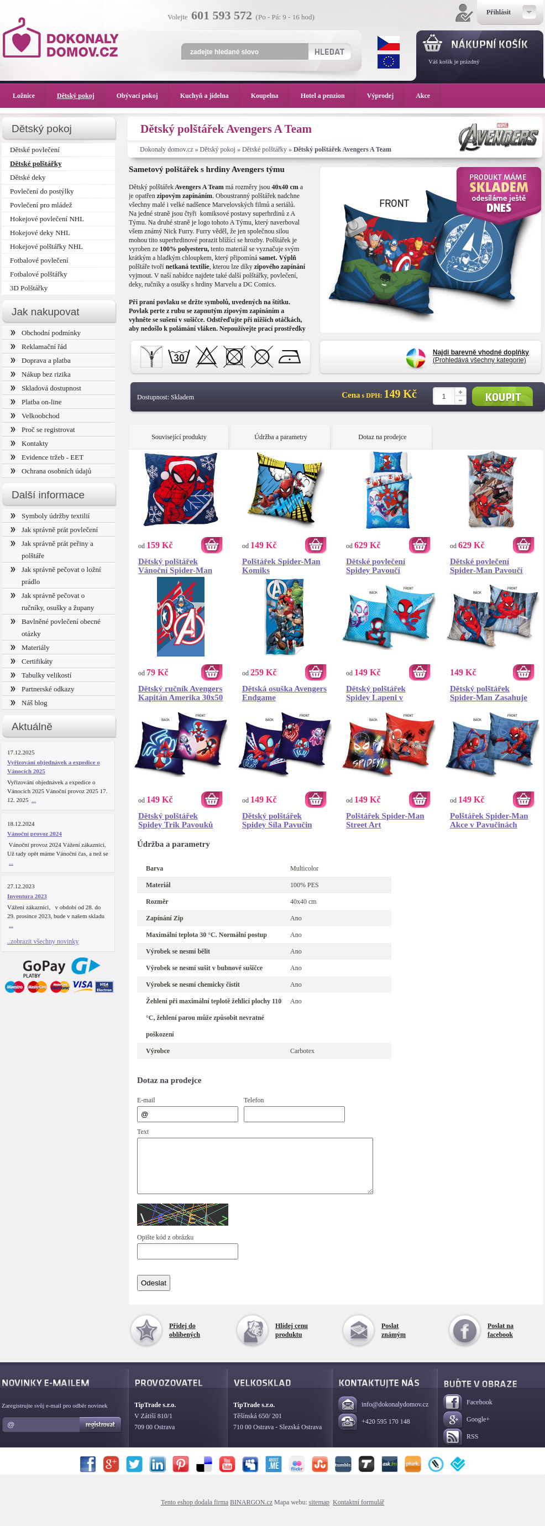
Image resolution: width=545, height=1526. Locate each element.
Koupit (502, 396)
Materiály (30, 647)
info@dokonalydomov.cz (383, 1415)
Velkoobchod (35, 416)
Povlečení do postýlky (42, 191)
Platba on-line (36, 402)
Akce (424, 96)
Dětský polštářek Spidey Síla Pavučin (277, 820)
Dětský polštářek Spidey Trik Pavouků (175, 820)
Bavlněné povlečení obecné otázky (56, 627)
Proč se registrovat (43, 429)
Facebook (467, 1412)
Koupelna (270, 96)
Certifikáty (32, 661)
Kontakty (29, 443)
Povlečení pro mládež (41, 205)
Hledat (329, 51)
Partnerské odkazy (43, 689)
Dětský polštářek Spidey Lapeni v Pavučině (376, 693)
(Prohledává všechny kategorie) (481, 356)
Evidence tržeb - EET (47, 457)
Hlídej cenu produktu (291, 1340)
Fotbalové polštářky (38, 274)
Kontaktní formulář (358, 1512)
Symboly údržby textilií (50, 516)
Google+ (466, 1430)
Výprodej (386, 96)
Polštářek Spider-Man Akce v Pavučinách (489, 820)
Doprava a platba (41, 360)
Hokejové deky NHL (40, 232)
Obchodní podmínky (46, 333)
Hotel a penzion (328, 96)
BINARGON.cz (251, 1512)
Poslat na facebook (500, 1340)
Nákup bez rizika (41, 374)
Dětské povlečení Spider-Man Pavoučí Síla (486, 566)
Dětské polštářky (264, 149)
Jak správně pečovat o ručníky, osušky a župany (52, 601)
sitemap (319, 1512)
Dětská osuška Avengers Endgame (284, 693)
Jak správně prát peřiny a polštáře (52, 549)
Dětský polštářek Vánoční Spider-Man (175, 566)
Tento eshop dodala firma (194, 1512)
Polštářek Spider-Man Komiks (281, 566)
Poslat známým (393, 1340)
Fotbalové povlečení (39, 260)
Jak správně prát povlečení (54, 529)
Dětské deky (28, 177)
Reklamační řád (39, 346)
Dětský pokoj (217, 149)
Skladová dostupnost (46, 388)
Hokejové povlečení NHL (47, 219)
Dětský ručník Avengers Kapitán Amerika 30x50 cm (180, 693)
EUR (389, 61)
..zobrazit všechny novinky (42, 941)
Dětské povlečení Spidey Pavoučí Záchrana (375, 566)
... (34, 799)
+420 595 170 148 (374, 1432)
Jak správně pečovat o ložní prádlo (56, 575)
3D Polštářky (29, 288)
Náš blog (29, 703)
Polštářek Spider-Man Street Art (385, 820)
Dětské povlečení (35, 149)
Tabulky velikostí (41, 675)
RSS (460, 1447)
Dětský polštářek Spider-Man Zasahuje (488, 693)
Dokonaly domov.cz (166, 149)
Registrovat (101, 1434)
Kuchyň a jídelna (210, 96)
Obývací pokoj (143, 96)
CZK (389, 43)
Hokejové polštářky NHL (46, 246)
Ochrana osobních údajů (51, 471)
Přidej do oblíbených (184, 1340)
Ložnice (29, 96)
